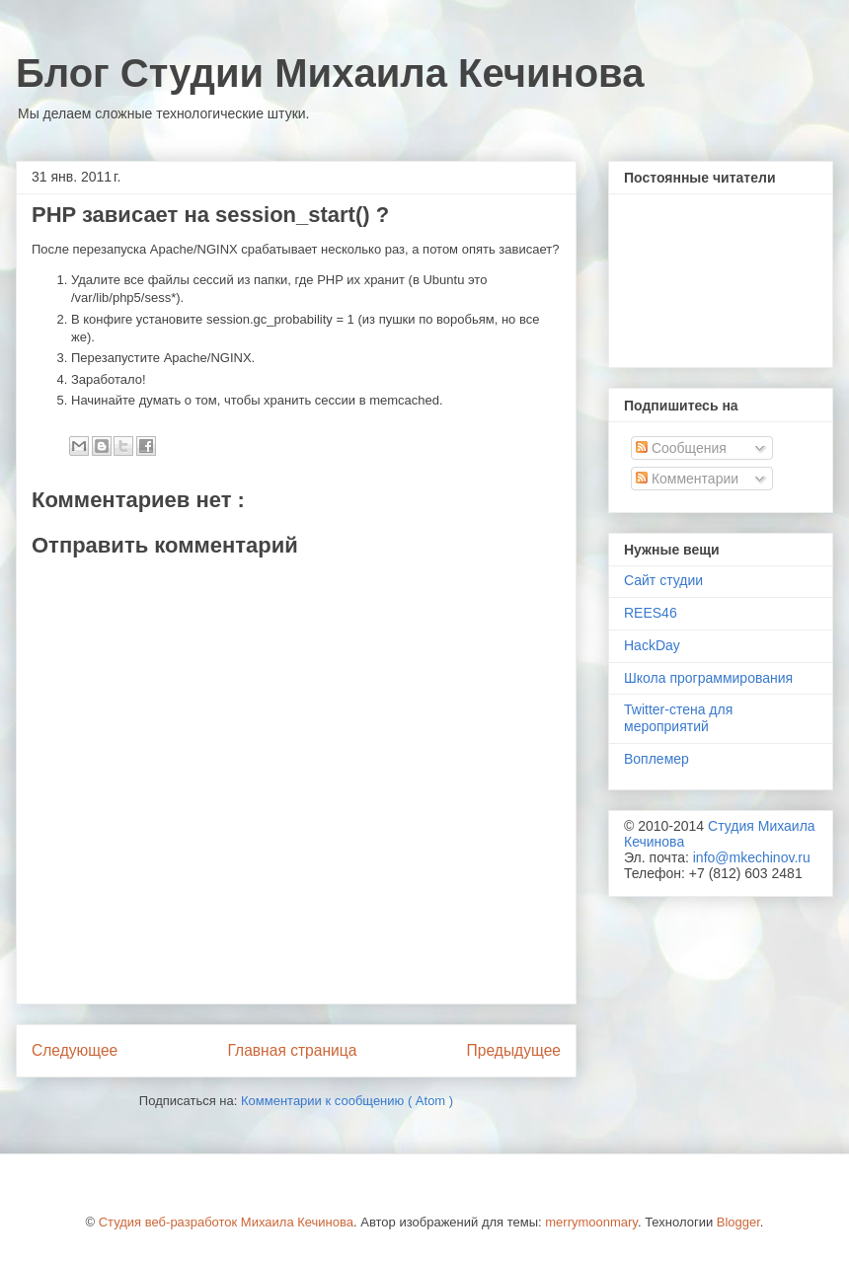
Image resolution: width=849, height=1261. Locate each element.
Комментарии (687, 478)
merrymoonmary (591, 1222)
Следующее (74, 1050)
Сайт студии (663, 580)
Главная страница (291, 1050)
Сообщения (681, 448)
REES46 (650, 613)
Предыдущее (514, 1050)
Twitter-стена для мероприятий (678, 718)
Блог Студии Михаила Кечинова (330, 73)
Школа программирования (708, 678)
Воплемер (656, 759)
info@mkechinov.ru (751, 857)
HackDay (652, 645)
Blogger (738, 1222)
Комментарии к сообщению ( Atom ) (347, 1100)
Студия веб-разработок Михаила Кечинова (226, 1222)
